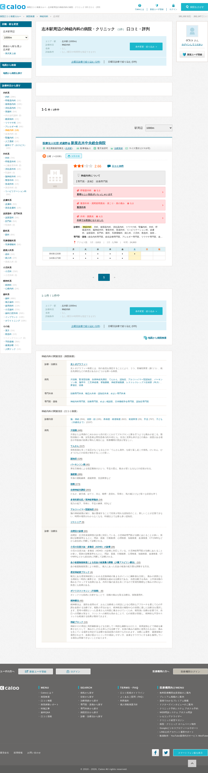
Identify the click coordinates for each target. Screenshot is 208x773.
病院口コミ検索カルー (10, 16)
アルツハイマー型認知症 (140, 379)
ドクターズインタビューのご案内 (176, 704)
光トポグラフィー (78, 364)
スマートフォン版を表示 (190, 753)
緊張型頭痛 (84, 379)
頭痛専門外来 (76, 393)
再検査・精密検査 (112, 419)
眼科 (7, 234)
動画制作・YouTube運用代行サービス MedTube (184, 736)
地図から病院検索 (157, 338)
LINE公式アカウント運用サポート (177, 732)
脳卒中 (82, 382)
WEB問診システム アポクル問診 (176, 712)
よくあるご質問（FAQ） (132, 697)
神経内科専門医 (77, 401)
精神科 (8, 285)
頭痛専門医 (92, 401)
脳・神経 (74, 419)
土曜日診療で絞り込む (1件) (85, 61)
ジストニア (75, 522)
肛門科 (8, 221)
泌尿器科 (9, 217)
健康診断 (9, 345)
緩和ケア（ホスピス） (15, 145)
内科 (7, 97)
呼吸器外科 (10, 161)
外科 (7, 158)
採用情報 (18, 752)
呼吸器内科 (10, 100)
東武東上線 (10, 53)
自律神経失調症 (99, 379)
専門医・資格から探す (92, 704)
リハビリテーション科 (15, 191)
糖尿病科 (9, 119)
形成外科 (9, 184)
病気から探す (87, 693)
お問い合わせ (34, 752)
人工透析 (9, 141)
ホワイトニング (12, 320)
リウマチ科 (10, 123)
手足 (146, 419)
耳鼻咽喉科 (10, 244)
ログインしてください (192, 44)
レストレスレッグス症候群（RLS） (143, 382)
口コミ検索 (46, 700)
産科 (7, 254)
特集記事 (45, 708)
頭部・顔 (91, 419)
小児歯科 (9, 309)
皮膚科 (8, 204)
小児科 (8, 271)
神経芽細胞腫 (117, 382)
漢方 (7, 330)
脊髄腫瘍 (105, 382)
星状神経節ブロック (80, 572)
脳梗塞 (73, 474)
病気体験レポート (50, 704)
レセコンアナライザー (171, 716)
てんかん (113, 379)
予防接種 (9, 341)
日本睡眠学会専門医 (124, 401)
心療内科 (9, 288)
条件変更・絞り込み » (146, 47)
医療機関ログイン (190, 671)
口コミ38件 (118, 166)
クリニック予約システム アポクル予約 (179, 708)
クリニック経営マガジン (172, 720)
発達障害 (133, 419)
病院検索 (30, 16)
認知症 (123, 379)
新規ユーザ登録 (157, 9)
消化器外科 (10, 169)
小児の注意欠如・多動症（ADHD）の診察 (90, 547)
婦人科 (8, 258)
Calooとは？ (47, 693)
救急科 (8, 334)
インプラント (11, 317)
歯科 (7, 298)
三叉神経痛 (93, 382)
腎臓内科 (9, 138)
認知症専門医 (142, 401)
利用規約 (124, 700)
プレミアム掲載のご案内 (172, 697)
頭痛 (81, 385)
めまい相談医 (106, 401)
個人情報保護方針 (129, 704)
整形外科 (9, 180)
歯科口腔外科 (11, 313)
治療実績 (118, 148)
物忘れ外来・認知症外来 (97, 393)
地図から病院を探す (12, 73)
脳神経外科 (10, 176)
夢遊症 (73, 385)
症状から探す (87, 697)
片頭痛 (73, 379)
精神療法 (74, 600)
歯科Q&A (45, 712)
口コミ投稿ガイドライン (132, 693)
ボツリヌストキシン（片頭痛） (85, 591)
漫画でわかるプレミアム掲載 (174, 700)
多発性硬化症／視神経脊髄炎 (84, 499)
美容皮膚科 (10, 208)
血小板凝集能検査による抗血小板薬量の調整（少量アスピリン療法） (103, 562)
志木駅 (68, 148)
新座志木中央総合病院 (74, 143)
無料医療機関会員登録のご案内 (175, 693)
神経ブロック (76, 622)
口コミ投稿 (46, 716)
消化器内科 (10, 108)
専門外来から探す (89, 708)
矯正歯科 (9, 302)
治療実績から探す (89, 700)
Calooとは (139, 9)
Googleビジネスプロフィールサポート (179, 728)
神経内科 (44, 16)
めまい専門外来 (118, 393)
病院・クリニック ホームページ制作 (178, 724)
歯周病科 (9, 306)
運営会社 (4, 752)
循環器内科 (10, 104)
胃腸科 (8, 111)
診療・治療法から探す (92, 716)
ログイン (173, 9)
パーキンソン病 (77, 464)
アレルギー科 (11, 126)
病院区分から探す (89, 712)
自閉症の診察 (76, 531)
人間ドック (10, 349)
